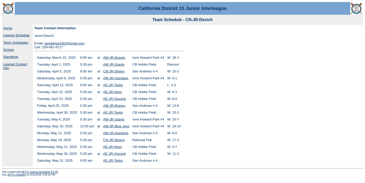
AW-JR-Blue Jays (116, 126)
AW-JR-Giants (113, 64)
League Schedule (16, 35)
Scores (8, 50)
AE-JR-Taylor (113, 85)
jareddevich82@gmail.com (64, 43)
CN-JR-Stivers (114, 71)
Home (7, 28)
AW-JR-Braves (114, 57)
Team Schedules (15, 42)
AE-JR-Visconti (114, 99)
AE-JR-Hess (112, 92)
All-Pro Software (17, 174)
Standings (10, 57)
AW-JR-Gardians (116, 78)
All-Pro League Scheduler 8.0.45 (39, 172)
